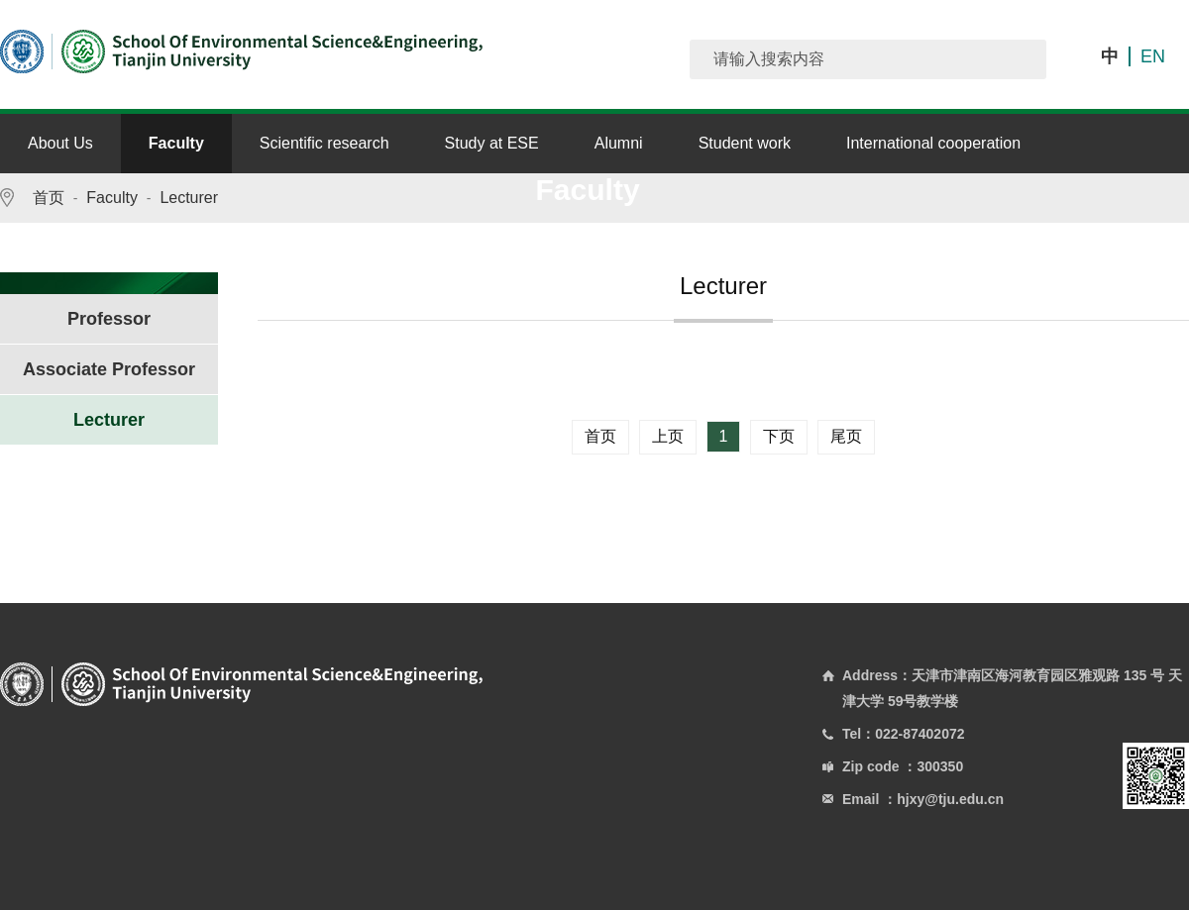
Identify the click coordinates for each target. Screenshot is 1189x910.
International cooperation (933, 143)
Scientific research (324, 143)
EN (1152, 56)
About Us (60, 143)
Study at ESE (492, 143)
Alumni (618, 143)
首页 (48, 197)
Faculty (176, 143)
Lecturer (189, 197)
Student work (745, 143)
